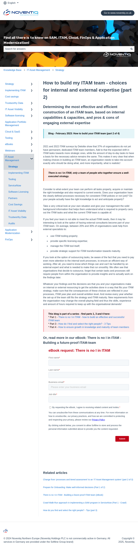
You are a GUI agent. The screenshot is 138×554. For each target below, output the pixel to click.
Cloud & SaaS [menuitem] (12, 131)
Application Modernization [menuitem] (12, 231)
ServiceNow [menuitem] (14, 185)
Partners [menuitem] (12, 198)
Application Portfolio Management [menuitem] (15, 124)
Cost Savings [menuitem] (15, 204)
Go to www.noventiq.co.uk (117, 13)
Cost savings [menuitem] (12, 96)
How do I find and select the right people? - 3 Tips (84, 324)
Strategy (59, 70)
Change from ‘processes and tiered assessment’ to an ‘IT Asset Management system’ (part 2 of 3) (88, 479)
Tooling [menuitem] (9, 138)
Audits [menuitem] (11, 223)
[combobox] (66, 49)
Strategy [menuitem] (9, 84)
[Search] (131, 49)
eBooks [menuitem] (9, 144)
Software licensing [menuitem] (14, 115)
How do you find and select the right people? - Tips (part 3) (70, 510)
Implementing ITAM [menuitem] (15, 90)
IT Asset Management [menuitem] (12, 158)
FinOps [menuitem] (9, 239)
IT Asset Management (38, 70)
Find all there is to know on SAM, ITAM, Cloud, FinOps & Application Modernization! (59, 40)
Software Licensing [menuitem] (18, 192)
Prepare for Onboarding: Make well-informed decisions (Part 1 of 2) (74, 487)
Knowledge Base (12, 70)
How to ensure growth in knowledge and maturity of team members (93, 327)
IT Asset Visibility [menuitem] (14, 109)
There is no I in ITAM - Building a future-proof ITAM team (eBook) (73, 495)
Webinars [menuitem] (10, 150)
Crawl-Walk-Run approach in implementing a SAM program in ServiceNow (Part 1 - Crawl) (85, 502)
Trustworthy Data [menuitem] (14, 103)
